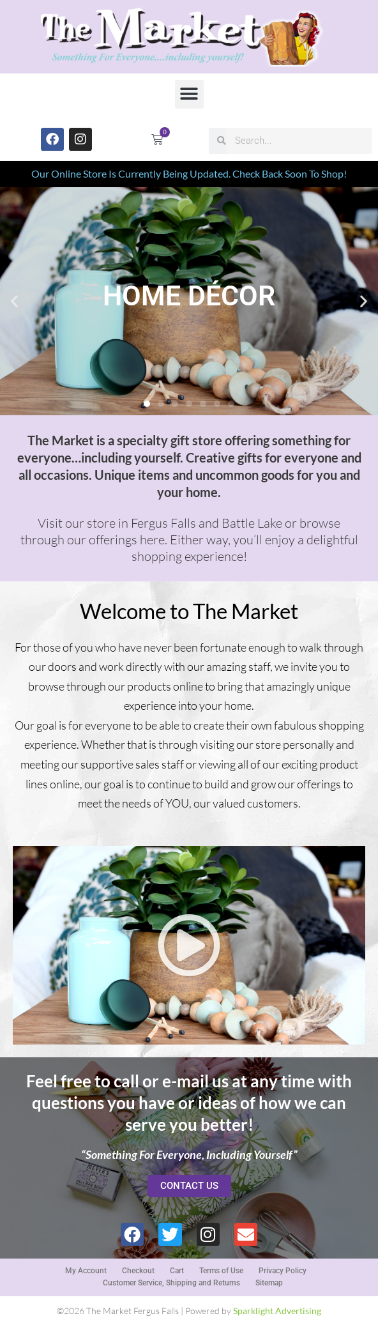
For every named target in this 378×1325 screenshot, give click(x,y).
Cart (177, 1270)
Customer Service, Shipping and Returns (171, 1282)
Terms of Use (221, 1270)
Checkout (138, 1270)
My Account (86, 1270)
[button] (189, 94)
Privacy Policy (282, 1270)
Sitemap (269, 1282)
